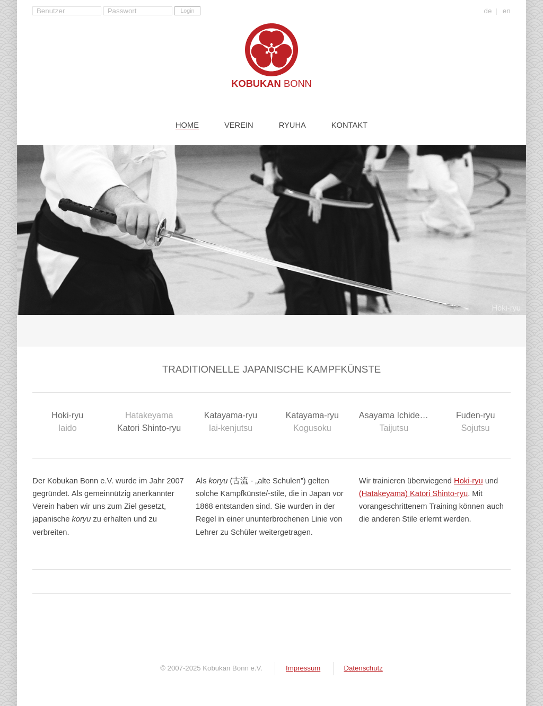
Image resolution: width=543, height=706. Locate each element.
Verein (238, 125)
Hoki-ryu (67, 422)
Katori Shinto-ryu (149, 421)
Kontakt (349, 125)
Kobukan (271, 83)
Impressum (303, 668)
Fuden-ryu (476, 422)
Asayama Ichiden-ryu (399, 422)
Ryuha (292, 125)
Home (187, 125)
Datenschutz (363, 668)
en (507, 11)
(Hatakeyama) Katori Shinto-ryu (413, 493)
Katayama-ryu (231, 422)
